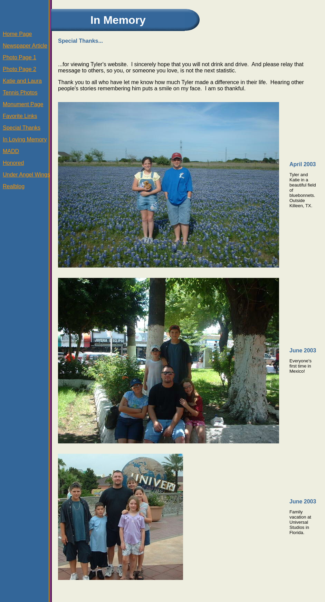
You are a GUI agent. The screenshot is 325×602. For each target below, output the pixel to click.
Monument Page (23, 104)
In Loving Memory (25, 139)
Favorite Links (20, 116)
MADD (11, 151)
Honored (13, 163)
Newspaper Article (25, 46)
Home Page (17, 34)
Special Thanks (21, 128)
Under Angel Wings (26, 175)
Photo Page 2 (19, 69)
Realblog (14, 186)
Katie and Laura (22, 81)
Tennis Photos (20, 93)
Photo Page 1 (19, 57)
